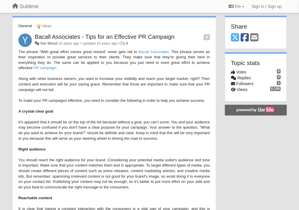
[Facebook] (245, 38)
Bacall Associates (154, 52)
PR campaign (45, 68)
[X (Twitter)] (235, 38)
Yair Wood (48, 43)
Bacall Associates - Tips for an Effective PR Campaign (105, 37)
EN (236, 6)
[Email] (254, 38)
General (25, 26)
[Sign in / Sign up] (266, 6)
